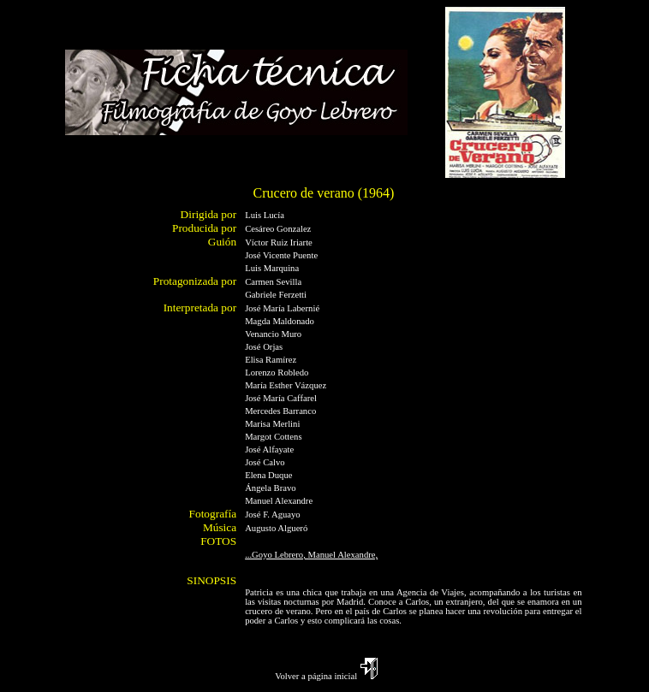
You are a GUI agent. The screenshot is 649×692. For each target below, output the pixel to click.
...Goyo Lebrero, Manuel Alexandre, (311, 554)
